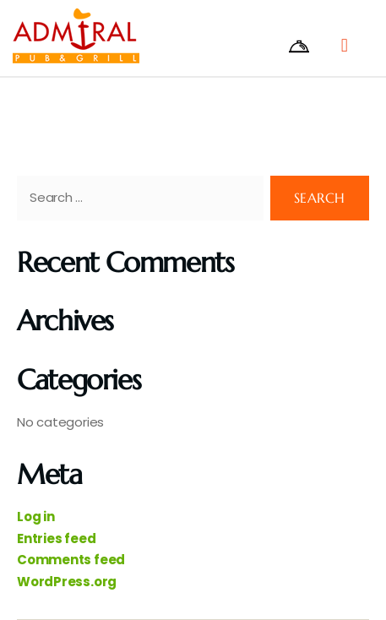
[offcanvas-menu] (310, 46)
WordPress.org (67, 581)
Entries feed (56, 538)
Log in (36, 516)
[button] (344, 45)
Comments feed (71, 559)
